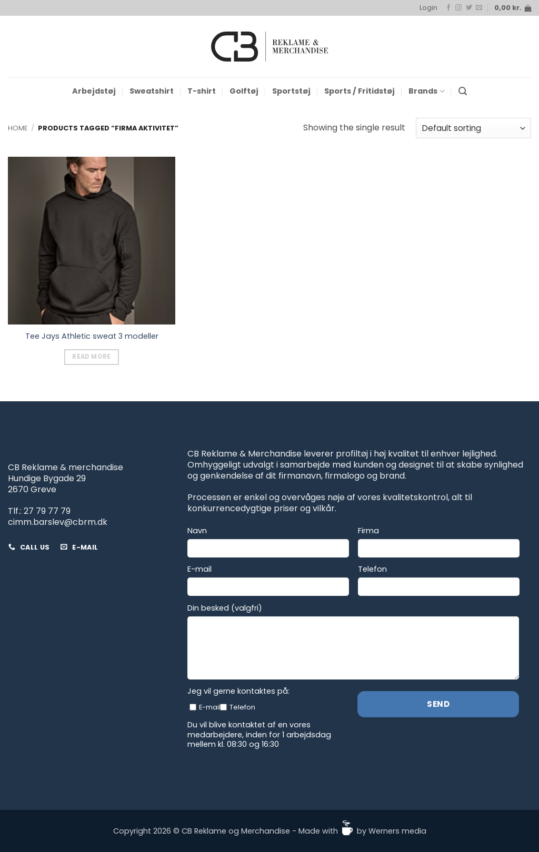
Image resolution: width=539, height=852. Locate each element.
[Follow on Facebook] (448, 8)
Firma (368, 531)
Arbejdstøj (94, 91)
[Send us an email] (479, 8)
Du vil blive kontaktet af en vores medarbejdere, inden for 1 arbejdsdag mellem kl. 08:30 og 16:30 (259, 734)
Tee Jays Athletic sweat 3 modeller (91, 336)
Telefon (372, 569)
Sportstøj (291, 91)
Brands (426, 91)
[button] (428, 8)
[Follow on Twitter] (469, 8)
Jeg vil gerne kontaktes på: (238, 691)
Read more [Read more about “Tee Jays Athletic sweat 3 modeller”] (91, 356)
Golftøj (243, 91)
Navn (197, 531)
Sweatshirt (151, 91)
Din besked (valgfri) (224, 608)
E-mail (199, 569)
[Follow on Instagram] (458, 8)
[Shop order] (473, 128)
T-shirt (201, 91)
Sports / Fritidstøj (359, 91)
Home (17, 128)
